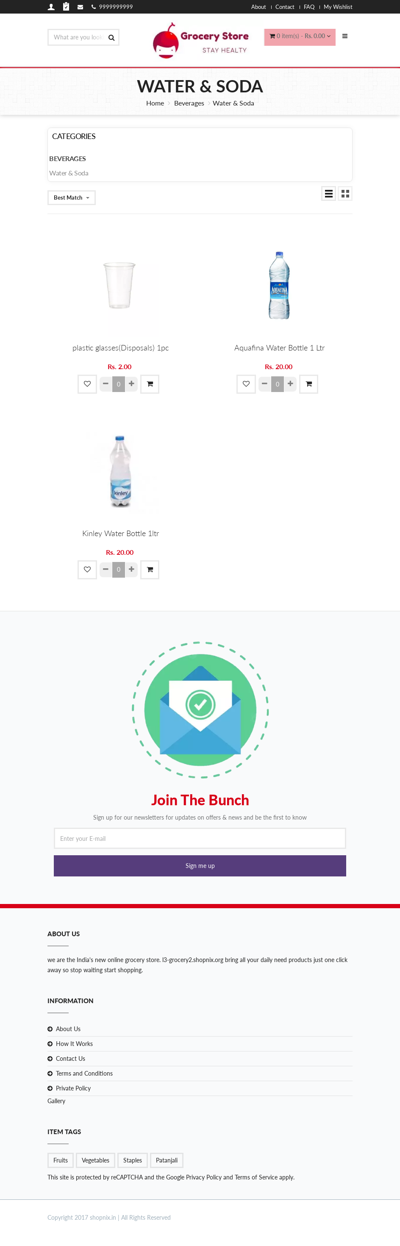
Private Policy (73, 1088)
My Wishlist (338, 6)
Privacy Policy (204, 1177)
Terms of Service (255, 1177)
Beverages (189, 103)
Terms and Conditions (84, 1073)
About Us (68, 1028)
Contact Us (70, 1058)
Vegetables (95, 1160)
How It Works (74, 1043)
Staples (132, 1160)
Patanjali (167, 1160)
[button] (200, 865)
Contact (284, 6)
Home (155, 103)
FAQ (309, 6)
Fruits (60, 1160)
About (258, 6)
